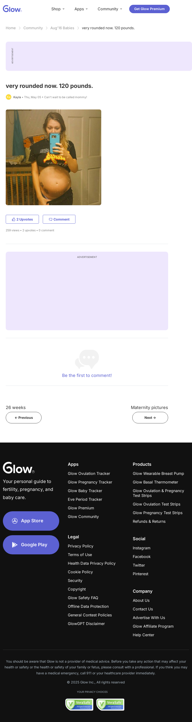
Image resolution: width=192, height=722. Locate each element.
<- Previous (24, 417)
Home (11, 28)
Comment (59, 219)
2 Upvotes (22, 219)
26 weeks (16, 407)
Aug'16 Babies (62, 28)
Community (33, 28)
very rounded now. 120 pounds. (108, 28)
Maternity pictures (149, 407)
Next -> (150, 417)
